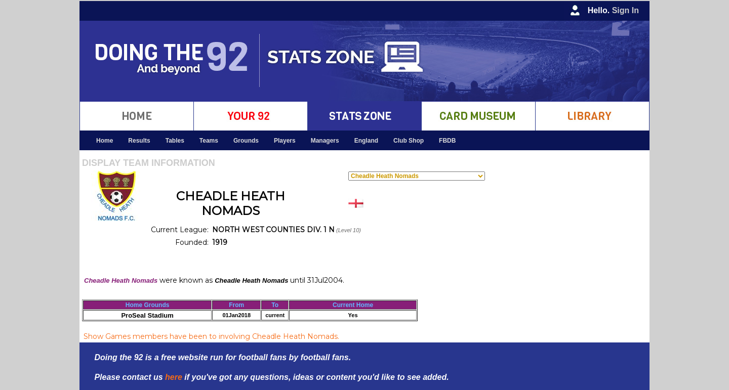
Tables (175, 140)
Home (104, 140)
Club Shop (408, 140)
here (173, 377)
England (366, 140)
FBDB (447, 140)
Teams (208, 140)
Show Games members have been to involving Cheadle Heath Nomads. (211, 336)
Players (285, 140)
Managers (325, 140)
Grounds (246, 140)
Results (139, 140)
